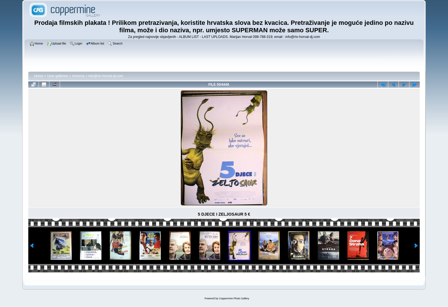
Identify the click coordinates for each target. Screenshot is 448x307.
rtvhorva (78, 76)
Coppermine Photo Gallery (234, 298)
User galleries (57, 76)
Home (38, 76)
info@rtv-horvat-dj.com (105, 76)
